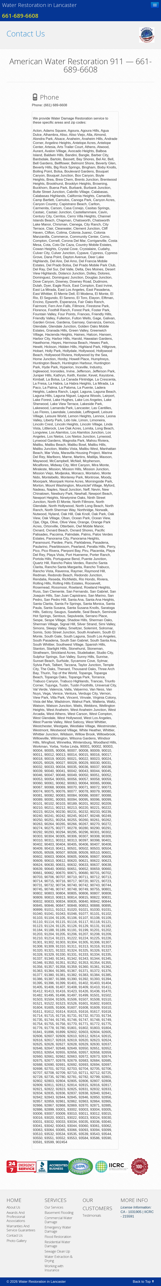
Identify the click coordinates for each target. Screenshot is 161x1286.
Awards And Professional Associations (16, 1217)
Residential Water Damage (57, 1244)
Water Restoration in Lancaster (39, 5)
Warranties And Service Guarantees (21, 1228)
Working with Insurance (54, 1268)
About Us (13, 1207)
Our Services (54, 1207)
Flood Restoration (58, 1237)
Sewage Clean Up (57, 1251)
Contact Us (15, 1235)
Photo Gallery (17, 1241)
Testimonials (92, 1215)
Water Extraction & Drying (59, 1259)
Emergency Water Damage (58, 1229)
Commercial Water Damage (58, 1220)
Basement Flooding (59, 1213)
